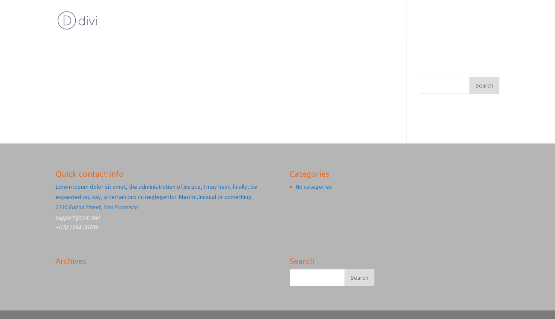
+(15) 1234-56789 (77, 227)
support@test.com (78, 217)
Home (488, 21)
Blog (454, 21)
